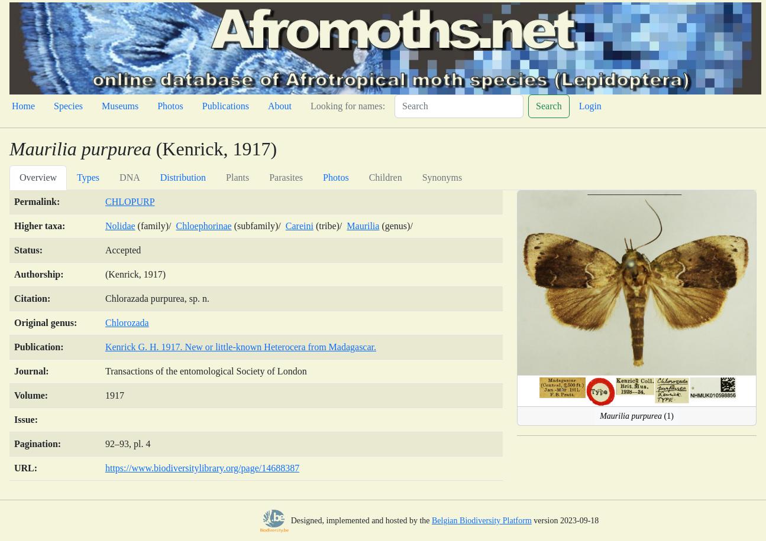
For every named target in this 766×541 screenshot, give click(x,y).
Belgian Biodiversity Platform (482, 520)
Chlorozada (127, 323)
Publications (225, 106)
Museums (120, 106)
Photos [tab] (336, 177)
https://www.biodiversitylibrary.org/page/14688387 (202, 468)
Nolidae (120, 226)
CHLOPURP (130, 202)
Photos (170, 106)
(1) (637, 416)
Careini (299, 226)
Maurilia (363, 226)
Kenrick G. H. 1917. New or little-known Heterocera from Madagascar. (240, 347)
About (280, 106)
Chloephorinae (203, 226)
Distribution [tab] (183, 177)
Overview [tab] (38, 177)
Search (549, 106)
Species (68, 106)
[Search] (459, 106)
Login (590, 106)
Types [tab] (88, 177)
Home (23, 106)
